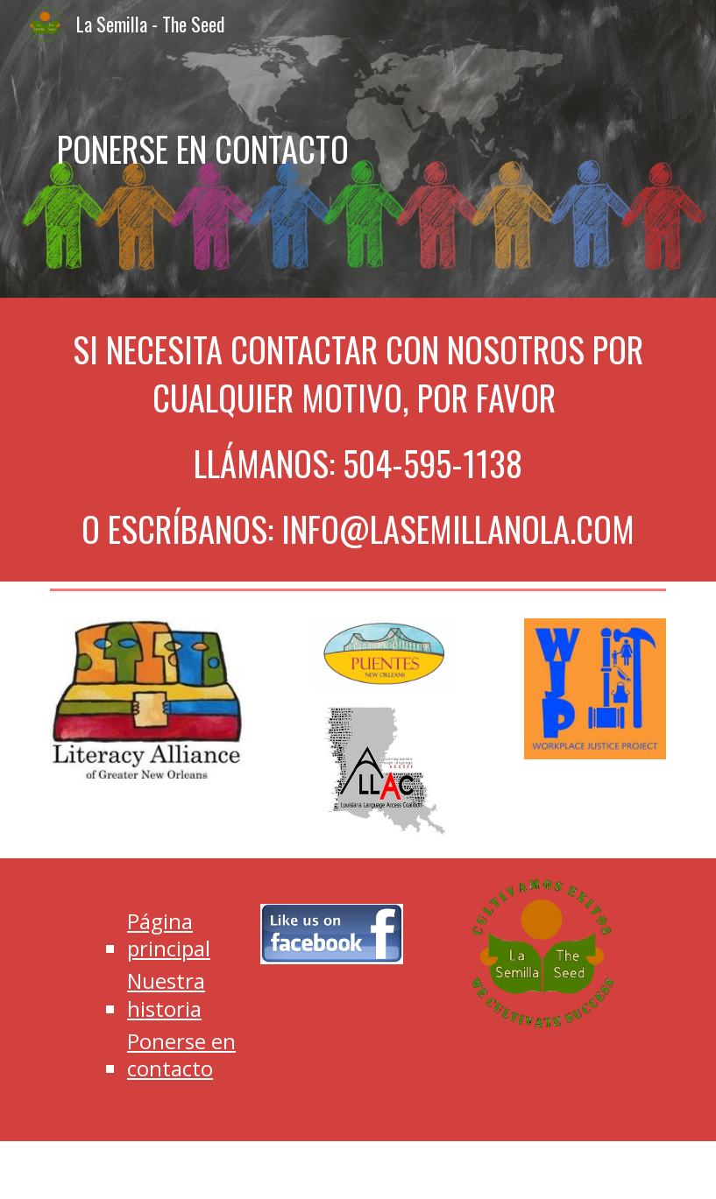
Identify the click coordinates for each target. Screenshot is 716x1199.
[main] (358, 149)
